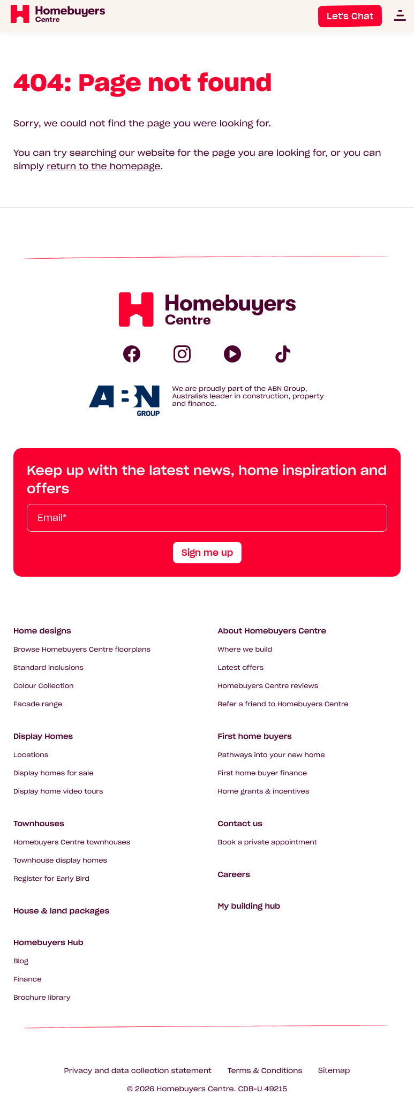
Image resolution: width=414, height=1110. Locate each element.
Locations (30, 755)
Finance (27, 980)
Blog (20, 961)
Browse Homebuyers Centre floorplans (81, 650)
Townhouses (38, 823)
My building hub (249, 906)
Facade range (37, 704)
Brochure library (41, 998)
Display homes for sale (53, 773)
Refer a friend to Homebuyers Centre (283, 704)
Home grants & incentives (264, 792)
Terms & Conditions (265, 1070)
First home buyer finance (262, 773)
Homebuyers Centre (195, 1088)
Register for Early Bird (51, 879)
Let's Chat (350, 16)
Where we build (245, 650)
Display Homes (43, 736)
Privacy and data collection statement (138, 1070)
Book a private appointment (267, 843)
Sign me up (207, 552)
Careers (234, 874)
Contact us (240, 823)
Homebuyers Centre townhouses (71, 843)
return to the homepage (103, 166)
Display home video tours (58, 792)
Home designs (42, 631)
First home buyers (255, 736)
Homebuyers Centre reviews (268, 686)
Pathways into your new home (271, 755)
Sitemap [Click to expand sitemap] (334, 1070)
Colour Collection (43, 686)
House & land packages (61, 911)
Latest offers (241, 668)
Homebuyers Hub (48, 942)
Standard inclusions (48, 668)
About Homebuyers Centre (272, 631)
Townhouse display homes (60, 861)
